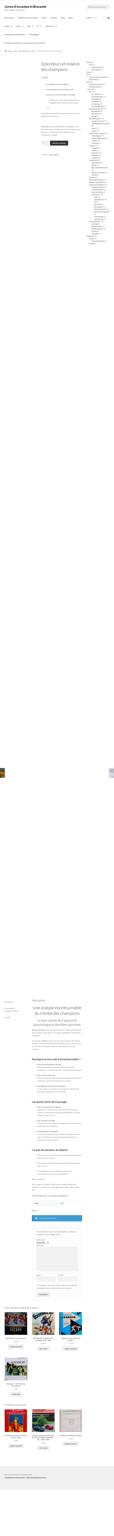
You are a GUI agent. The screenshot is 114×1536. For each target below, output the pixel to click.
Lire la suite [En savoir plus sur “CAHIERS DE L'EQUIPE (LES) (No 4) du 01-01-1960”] (43, 1395)
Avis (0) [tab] (7, 1063)
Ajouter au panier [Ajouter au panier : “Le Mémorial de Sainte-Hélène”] (71, 1490)
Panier (44, 18)
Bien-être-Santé (24, 51)
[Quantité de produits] (44, 143)
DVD (28, 26)
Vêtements (50, 26)
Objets (7, 26)
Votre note (41, 1286)
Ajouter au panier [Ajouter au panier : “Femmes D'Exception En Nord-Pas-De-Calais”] (16, 1492)
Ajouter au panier (59, 143)
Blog (63, 18)
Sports (33, 51)
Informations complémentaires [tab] (11, 1055)
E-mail (61, 1321)
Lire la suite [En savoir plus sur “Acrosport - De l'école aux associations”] (16, 1440)
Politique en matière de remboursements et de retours (25, 43)
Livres (18, 26)
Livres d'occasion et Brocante (25, 6)
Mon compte (9, 18)
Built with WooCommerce (36, 1523)
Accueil (9, 51)
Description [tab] (9, 1048)
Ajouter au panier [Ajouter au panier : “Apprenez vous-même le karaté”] (71, 1395)
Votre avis (40, 1291)
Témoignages (34, 34)
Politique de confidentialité (15, 34)
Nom (38, 1321)
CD (38, 26)
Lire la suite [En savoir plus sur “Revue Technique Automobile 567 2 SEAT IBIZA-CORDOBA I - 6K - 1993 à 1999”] (43, 1494)
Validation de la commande (28, 18)
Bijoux (70, 18)
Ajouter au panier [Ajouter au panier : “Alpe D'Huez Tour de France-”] (16, 1393)
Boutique (53, 18)
